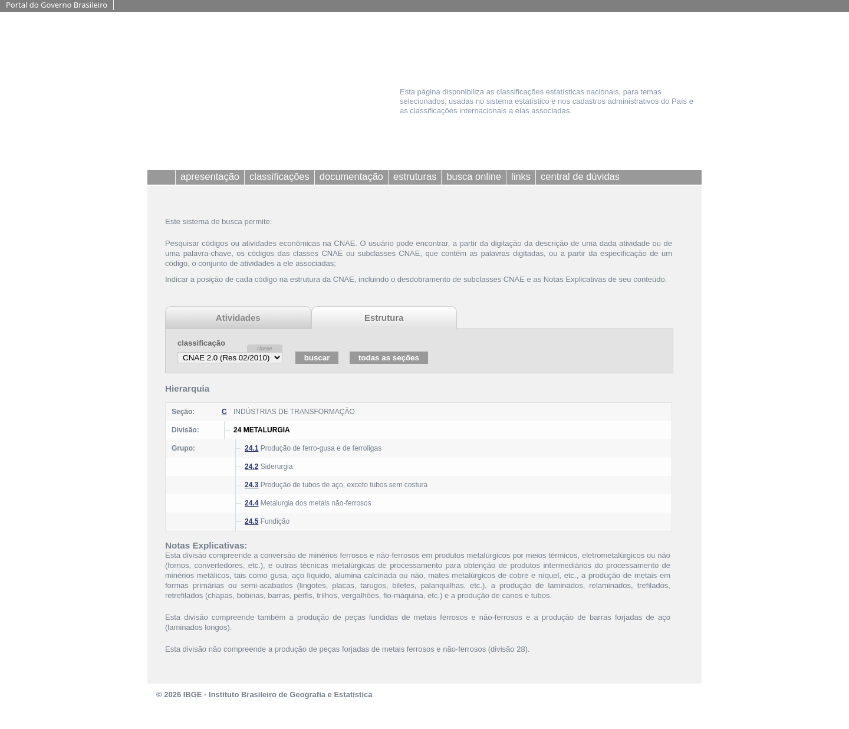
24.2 (251, 466)
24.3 (251, 485)
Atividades (238, 318)
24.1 (251, 448)
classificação (201, 343)
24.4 (251, 503)
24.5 (251, 521)
